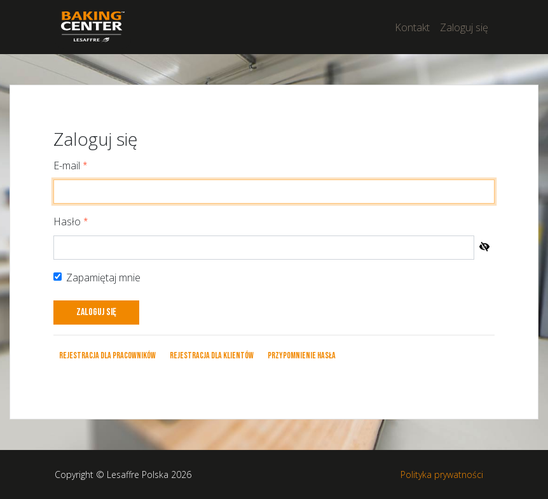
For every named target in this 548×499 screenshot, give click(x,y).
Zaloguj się (464, 27)
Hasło (67, 221)
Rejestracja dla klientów (212, 355)
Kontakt (412, 27)
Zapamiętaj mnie (103, 278)
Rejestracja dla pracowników (107, 355)
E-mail (66, 165)
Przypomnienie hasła (302, 355)
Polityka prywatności (442, 474)
